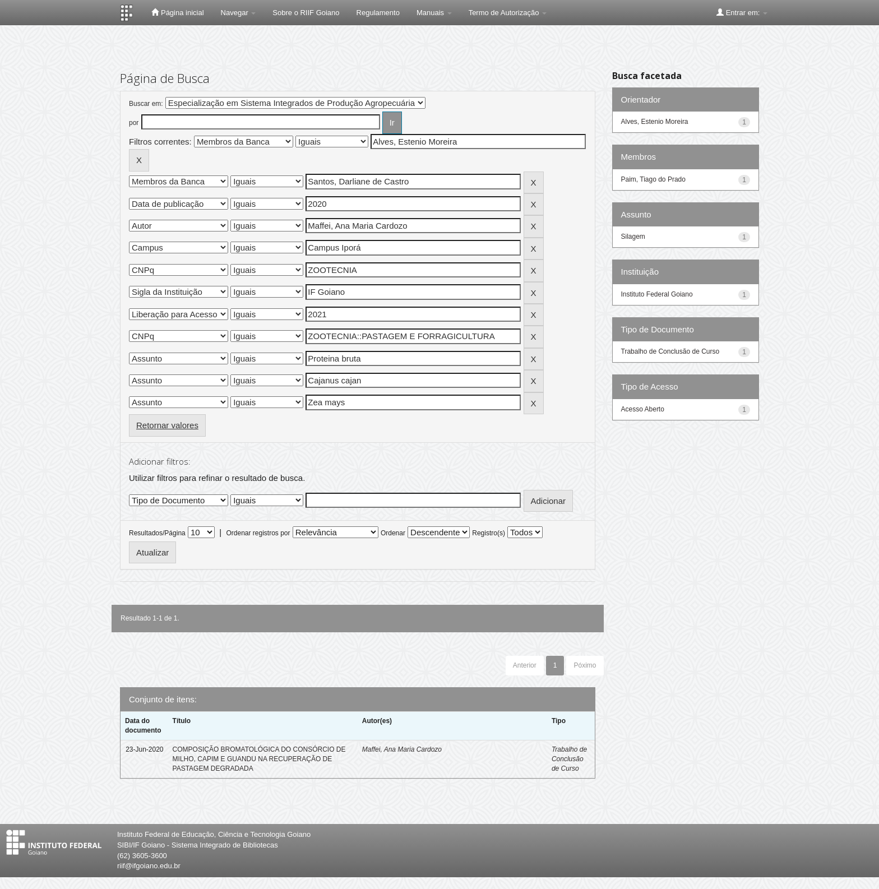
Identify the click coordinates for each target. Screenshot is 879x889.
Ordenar (393, 533)
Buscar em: (146, 104)
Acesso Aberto (642, 409)
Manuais (434, 12)
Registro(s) (488, 533)
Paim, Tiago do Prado (653, 179)
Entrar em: (741, 12)
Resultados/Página (157, 533)
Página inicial (177, 12)
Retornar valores (167, 425)
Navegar (238, 12)
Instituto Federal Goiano (657, 294)
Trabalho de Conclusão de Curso (569, 759)
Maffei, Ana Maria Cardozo (402, 749)
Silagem (633, 236)
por (133, 123)
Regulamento (378, 12)
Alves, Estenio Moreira (654, 122)
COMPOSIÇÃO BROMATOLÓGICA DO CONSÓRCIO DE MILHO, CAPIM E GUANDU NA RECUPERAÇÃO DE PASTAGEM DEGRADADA (259, 759)
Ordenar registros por (258, 533)
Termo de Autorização (508, 12)
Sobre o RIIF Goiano (305, 12)
